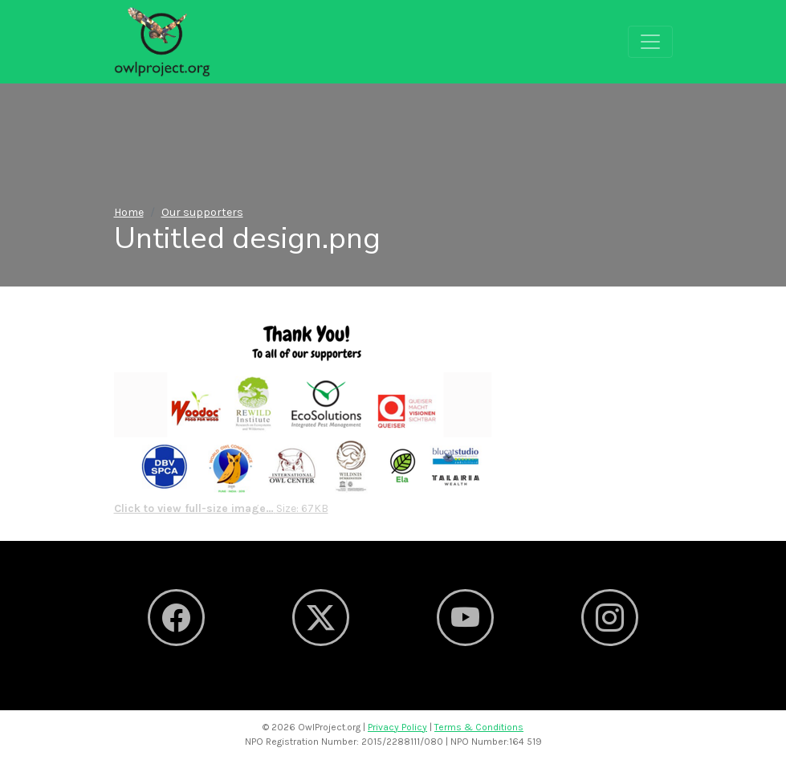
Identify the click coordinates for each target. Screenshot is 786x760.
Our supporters (202, 212)
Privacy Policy (397, 727)
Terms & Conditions (478, 727)
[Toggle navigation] (650, 42)
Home (129, 212)
